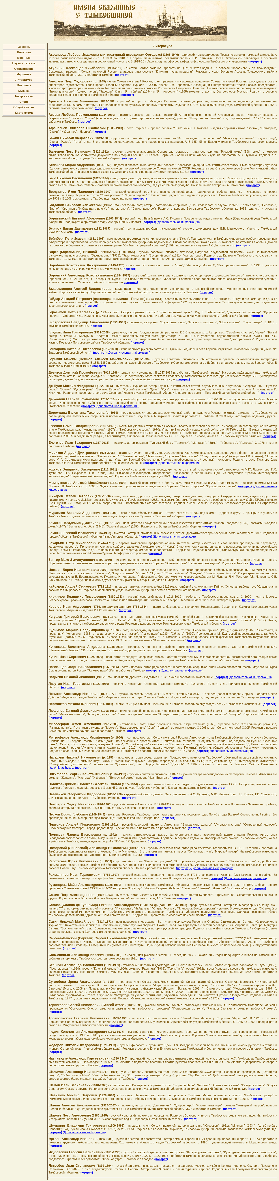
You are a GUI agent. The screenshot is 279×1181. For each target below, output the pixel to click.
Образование (23, 68)
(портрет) (255, 61)
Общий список (23, 107)
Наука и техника (23, 63)
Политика (24, 52)
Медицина (23, 74)
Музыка (23, 90)
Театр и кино (24, 96)
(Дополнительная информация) (178, 222)
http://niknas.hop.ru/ (61, 767)
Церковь (24, 46)
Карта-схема (24, 112)
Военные (23, 57)
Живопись (23, 85)
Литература (23, 79)
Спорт (23, 101)
